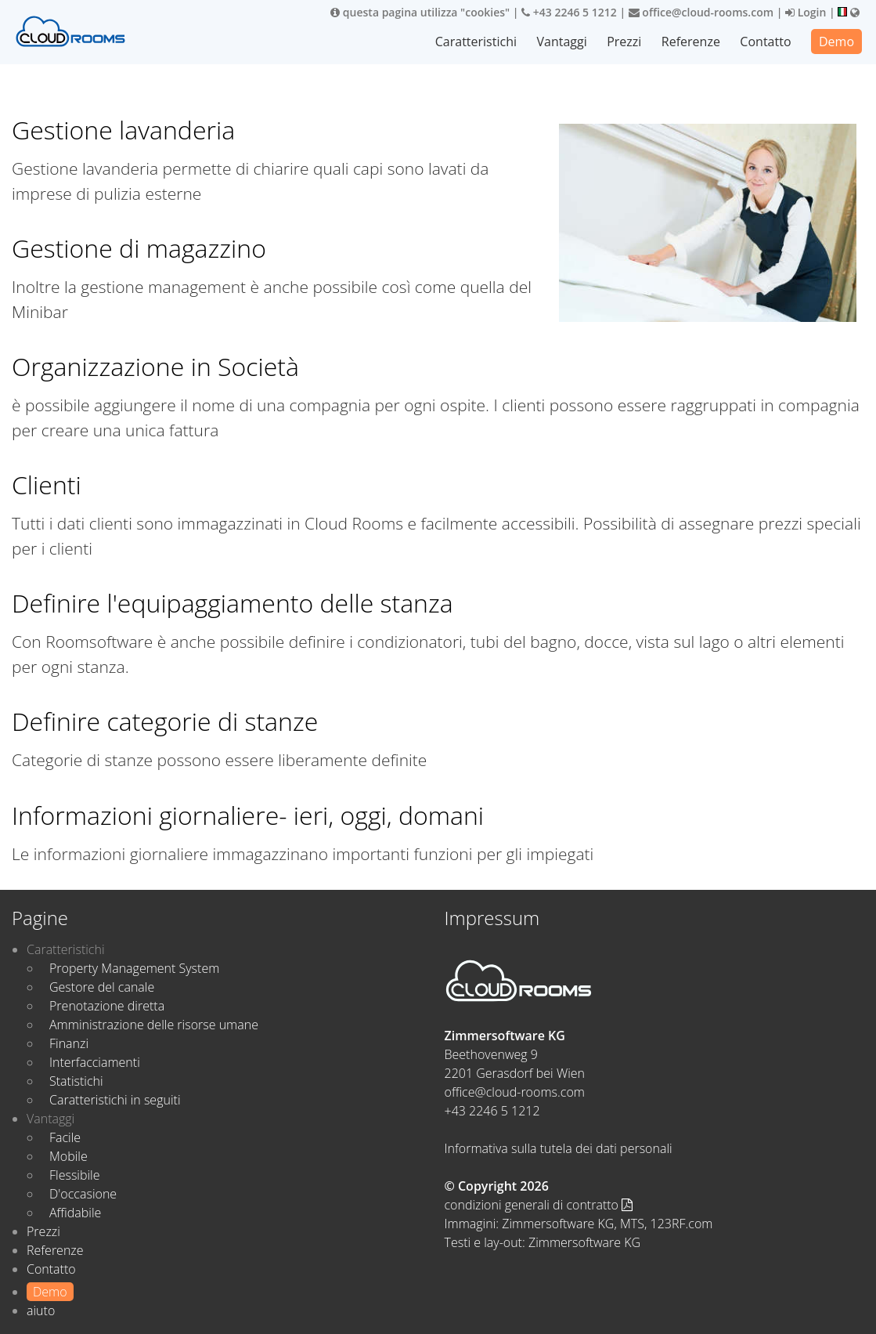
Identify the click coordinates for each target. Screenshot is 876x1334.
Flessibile (74, 1175)
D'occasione (83, 1193)
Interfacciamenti (94, 1062)
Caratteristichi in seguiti (115, 1099)
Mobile (68, 1156)
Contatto (765, 41)
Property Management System (134, 968)
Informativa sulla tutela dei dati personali (558, 1148)
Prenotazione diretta (106, 1005)
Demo (836, 41)
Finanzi (68, 1043)
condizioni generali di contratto (539, 1204)
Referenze (691, 41)
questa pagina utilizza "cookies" (420, 12)
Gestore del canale (101, 987)
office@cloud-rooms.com (701, 12)
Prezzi (624, 41)
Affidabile (75, 1212)
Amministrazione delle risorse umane (153, 1024)
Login (805, 12)
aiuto (41, 1310)
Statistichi (76, 1081)
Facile (65, 1137)
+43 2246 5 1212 (569, 12)
